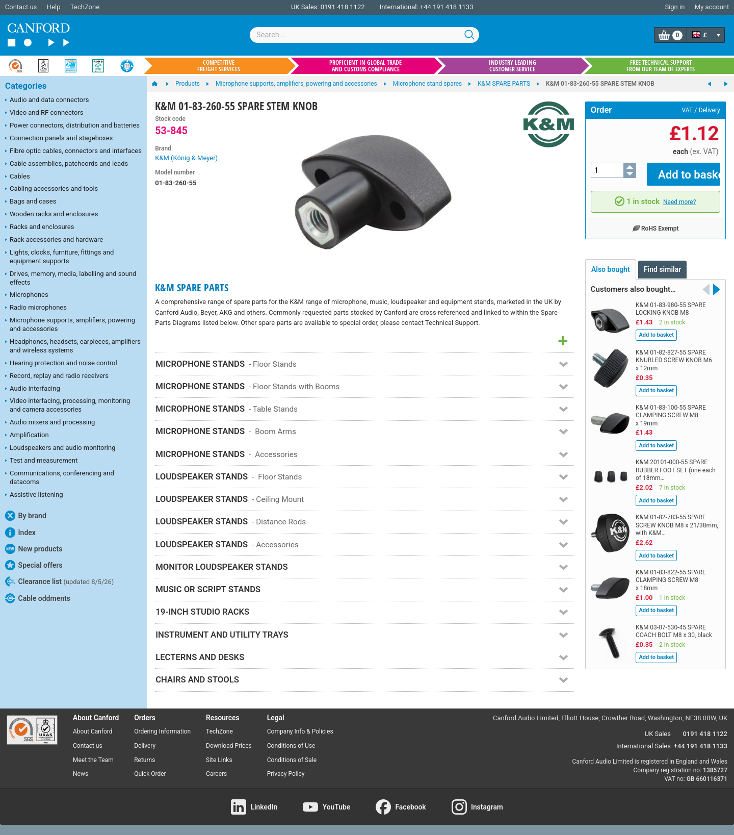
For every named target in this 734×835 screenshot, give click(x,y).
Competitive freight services (218, 65)
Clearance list (59, 581)
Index (20, 532)
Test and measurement (41, 461)
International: (399, 7)
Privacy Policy (286, 773)
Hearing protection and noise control (61, 363)
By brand (25, 516)
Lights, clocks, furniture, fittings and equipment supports (59, 256)
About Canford (93, 731)
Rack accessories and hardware (54, 240)
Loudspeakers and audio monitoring (60, 448)
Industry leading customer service (512, 65)
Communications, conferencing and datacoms (59, 477)
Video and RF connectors (44, 113)
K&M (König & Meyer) (186, 158)
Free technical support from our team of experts (660, 65)
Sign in (675, 7)
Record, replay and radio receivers (57, 376)
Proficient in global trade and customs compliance (365, 65)
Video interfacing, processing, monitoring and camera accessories (67, 405)
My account (712, 7)
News (80, 773)
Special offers (34, 565)
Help (54, 7)
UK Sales (658, 734)
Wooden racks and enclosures (51, 214)
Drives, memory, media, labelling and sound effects (70, 278)
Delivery (709, 110)
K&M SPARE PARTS (191, 287)
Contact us (21, 7)
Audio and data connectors (47, 100)
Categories (25, 86)
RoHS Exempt (655, 221)
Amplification (27, 435)
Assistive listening (34, 495)
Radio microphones (36, 308)
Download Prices (229, 745)
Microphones (26, 295)
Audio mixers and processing (50, 422)
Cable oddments (37, 598)
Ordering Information (162, 731)
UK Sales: (305, 7)
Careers (216, 773)
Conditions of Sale (292, 760)
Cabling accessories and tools (51, 189)
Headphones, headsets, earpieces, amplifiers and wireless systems (73, 346)
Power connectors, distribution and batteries (72, 126)
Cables (17, 177)
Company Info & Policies (300, 731)
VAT (687, 110)
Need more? (679, 194)
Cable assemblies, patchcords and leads (66, 164)
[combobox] (364, 35)
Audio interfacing (32, 389)
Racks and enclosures (39, 227)
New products (33, 549)
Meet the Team (93, 760)
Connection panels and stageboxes (59, 138)
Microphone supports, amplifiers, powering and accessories (70, 324)
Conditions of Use (291, 745)
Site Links (219, 760)
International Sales (643, 746)
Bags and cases (30, 202)
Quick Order (150, 773)
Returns (144, 760)
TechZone (84, 7)
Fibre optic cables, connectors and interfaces (73, 151)
